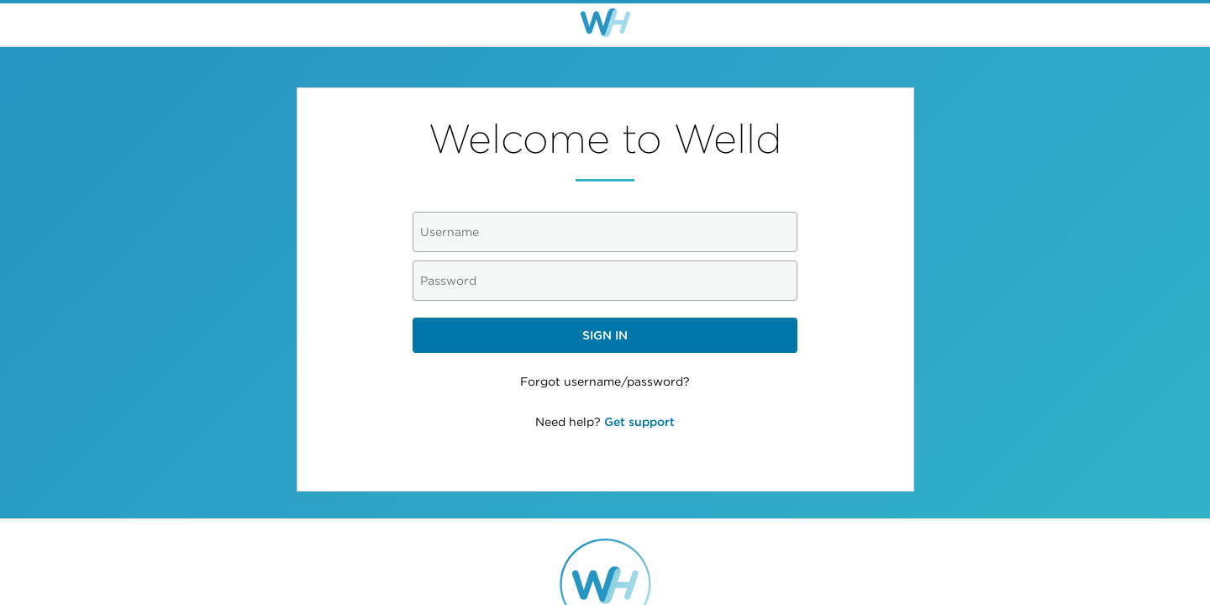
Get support (639, 422)
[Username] (605, 232)
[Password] (605, 280)
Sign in (605, 335)
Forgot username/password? (605, 381)
